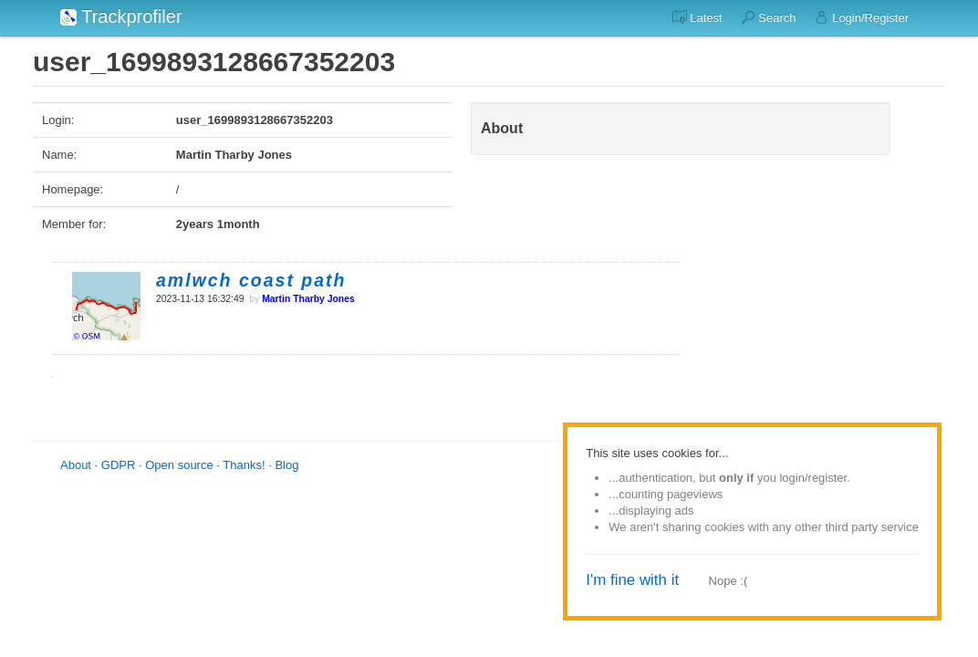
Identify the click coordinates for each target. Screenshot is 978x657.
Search (768, 17)
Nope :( (728, 581)
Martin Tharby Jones (308, 299)
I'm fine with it (632, 580)
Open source (179, 465)
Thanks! (244, 465)
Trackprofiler (121, 16)
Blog (286, 465)
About (75, 465)
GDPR (118, 465)
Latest (697, 17)
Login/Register (862, 17)
